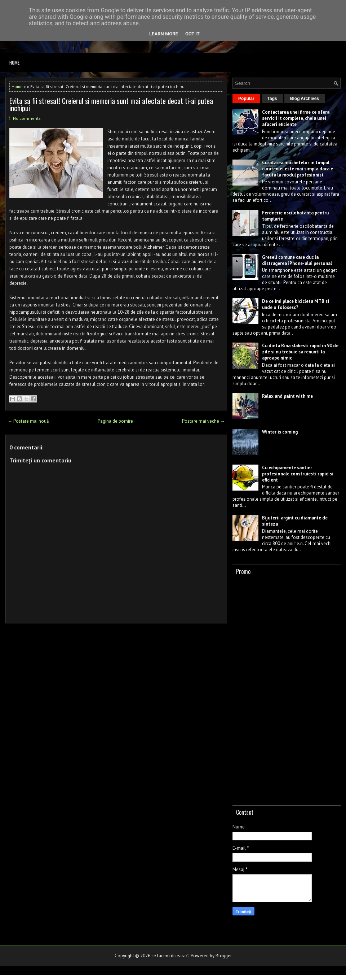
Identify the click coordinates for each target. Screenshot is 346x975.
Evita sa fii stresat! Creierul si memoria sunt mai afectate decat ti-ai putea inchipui (111, 104)
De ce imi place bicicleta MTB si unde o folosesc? (295, 304)
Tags (272, 98)
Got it (192, 33)
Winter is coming (280, 432)
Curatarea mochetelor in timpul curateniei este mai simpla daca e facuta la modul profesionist (297, 169)
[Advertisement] (268, 690)
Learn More (163, 33)
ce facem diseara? (169, 956)
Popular (246, 98)
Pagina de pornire (115, 421)
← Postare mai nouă (28, 421)
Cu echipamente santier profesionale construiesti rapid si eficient (297, 474)
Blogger (224, 956)
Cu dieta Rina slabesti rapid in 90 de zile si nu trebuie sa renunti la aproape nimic (300, 352)
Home (14, 62)
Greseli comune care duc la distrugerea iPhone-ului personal (297, 260)
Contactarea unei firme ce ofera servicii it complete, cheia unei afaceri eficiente (295, 118)
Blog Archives (304, 98)
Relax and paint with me (287, 396)
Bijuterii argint (278, 518)
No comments (27, 118)
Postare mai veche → (203, 421)
